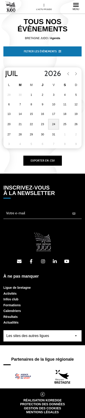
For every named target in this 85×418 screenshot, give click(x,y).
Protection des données (42, 404)
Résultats (10, 317)
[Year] (50, 73)
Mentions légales (42, 412)
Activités (10, 293)
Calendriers (12, 311)
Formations (12, 305)
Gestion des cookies (42, 408)
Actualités (11, 322)
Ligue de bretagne (17, 287)
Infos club (10, 299)
